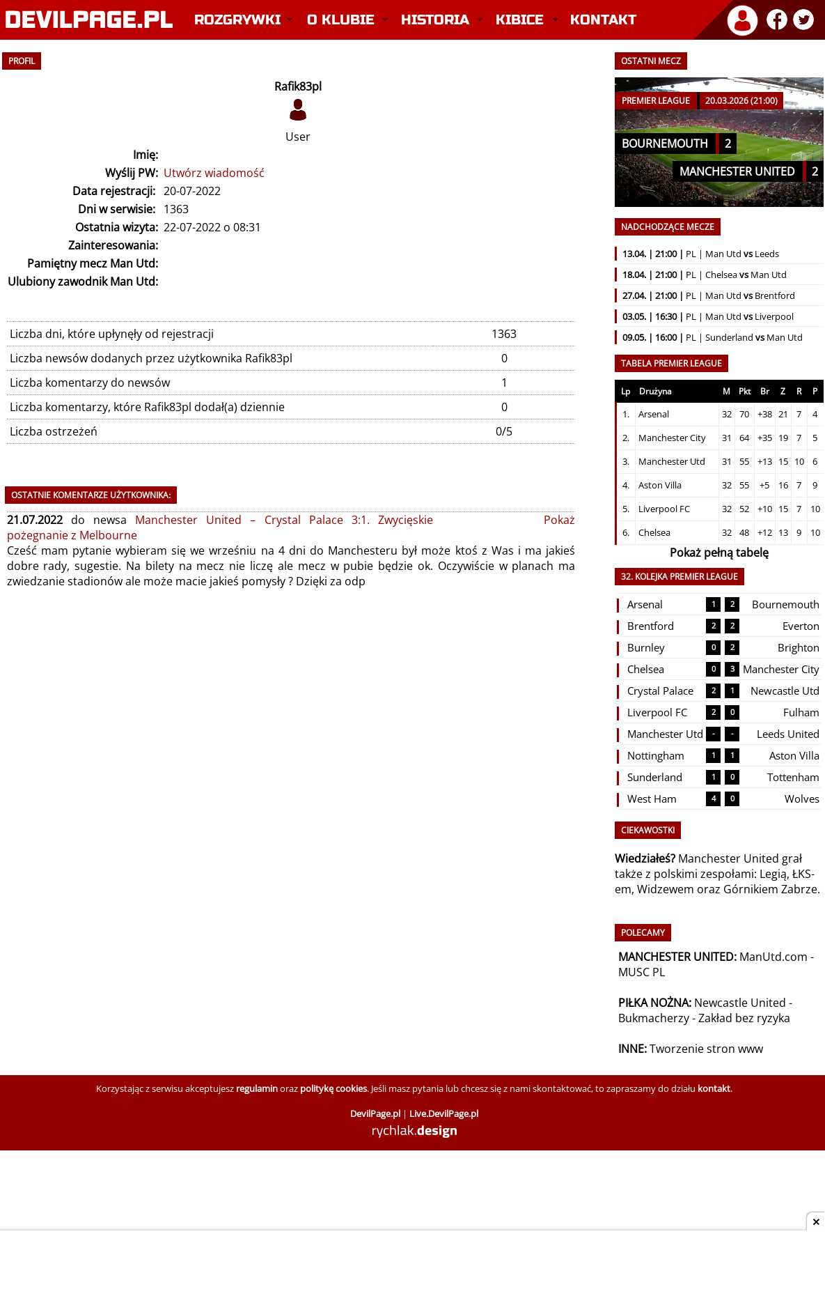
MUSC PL (641, 972)
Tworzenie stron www (706, 1048)
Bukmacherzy (653, 1018)
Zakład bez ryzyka (744, 1018)
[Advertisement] (413, 1268)
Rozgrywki (237, 20)
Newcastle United (740, 1002)
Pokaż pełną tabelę (719, 552)
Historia (435, 20)
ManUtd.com (773, 956)
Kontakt (603, 20)
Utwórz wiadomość (214, 172)
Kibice (520, 20)
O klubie (341, 20)
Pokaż (559, 519)
